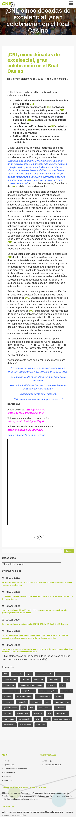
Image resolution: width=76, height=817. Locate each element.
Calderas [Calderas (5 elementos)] (25, 597)
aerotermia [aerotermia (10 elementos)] (17, 591)
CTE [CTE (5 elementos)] (62, 603)
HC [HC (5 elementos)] (24, 625)
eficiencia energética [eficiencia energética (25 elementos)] (48, 608)
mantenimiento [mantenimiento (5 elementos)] (22, 631)
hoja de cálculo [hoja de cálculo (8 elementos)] (44, 625)
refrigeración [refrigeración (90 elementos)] (61, 631)
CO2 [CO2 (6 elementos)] (66, 597)
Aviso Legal (47, 678)
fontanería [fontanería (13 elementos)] (8, 620)
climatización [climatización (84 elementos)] (54, 597)
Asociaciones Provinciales (15, 686)
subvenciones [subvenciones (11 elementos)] (25, 642)
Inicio (6, 678)
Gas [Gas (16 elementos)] (47, 620)
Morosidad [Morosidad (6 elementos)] (38, 631)
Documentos (9, 690)
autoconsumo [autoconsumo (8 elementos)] (62, 591)
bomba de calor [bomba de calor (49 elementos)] (10, 597)
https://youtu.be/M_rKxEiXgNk (25, 421)
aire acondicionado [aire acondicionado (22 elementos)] (44, 591)
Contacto (8, 698)
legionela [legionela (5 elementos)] (7, 631)
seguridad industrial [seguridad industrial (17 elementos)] (62, 636)
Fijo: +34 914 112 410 (37, 775)
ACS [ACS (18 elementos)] (5, 591)
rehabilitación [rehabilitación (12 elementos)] (24, 636)
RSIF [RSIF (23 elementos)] (47, 636)
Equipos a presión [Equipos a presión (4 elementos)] (43, 614)
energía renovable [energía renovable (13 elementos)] (24, 614)
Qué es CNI (9, 682)
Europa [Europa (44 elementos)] (59, 614)
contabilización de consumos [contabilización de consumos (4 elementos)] (31, 603)
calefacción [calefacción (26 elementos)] (38, 597)
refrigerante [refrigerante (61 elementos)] (9, 636)
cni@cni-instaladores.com (13, 775)
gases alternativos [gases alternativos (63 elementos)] (62, 620)
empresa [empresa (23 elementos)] (7, 614)
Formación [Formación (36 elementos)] (22, 620)
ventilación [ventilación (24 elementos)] (41, 642)
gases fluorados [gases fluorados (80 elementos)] (10, 625)
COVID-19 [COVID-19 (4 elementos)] (51, 603)
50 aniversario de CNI (62, 78)
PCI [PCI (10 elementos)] (49, 631)
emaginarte (68, 812)
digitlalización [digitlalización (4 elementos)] (28, 608)
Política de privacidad (51, 682)
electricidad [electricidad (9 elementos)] (66, 608)
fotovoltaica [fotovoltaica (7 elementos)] (36, 620)
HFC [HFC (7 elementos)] (31, 625)
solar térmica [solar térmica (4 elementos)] (9, 642)
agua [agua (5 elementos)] (29, 591)
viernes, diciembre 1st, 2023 (27, 78)
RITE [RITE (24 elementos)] (37, 636)
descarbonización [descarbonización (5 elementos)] (11, 608)
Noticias (7, 694)
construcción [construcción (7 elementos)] (9, 603)
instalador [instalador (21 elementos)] (60, 625)
